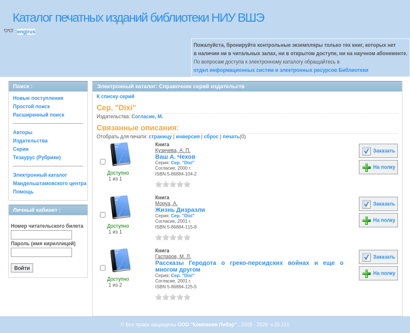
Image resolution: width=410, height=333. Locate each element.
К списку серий (115, 96)
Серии (20, 149)
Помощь (23, 192)
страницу (160, 137)
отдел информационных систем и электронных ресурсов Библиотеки (281, 70)
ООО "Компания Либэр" (207, 325)
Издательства (30, 141)
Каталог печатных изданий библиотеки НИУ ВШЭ (138, 17)
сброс (211, 137)
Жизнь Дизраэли (180, 209)
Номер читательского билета (47, 226)
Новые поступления (38, 98)
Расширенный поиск (38, 115)
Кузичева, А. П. (172, 150)
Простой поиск (31, 106)
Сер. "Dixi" (183, 162)
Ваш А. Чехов (175, 156)
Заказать (378, 151)
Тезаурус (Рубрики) (37, 157)
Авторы (23, 132)
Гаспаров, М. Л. (173, 256)
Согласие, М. (147, 116)
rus (31, 32)
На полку (378, 167)
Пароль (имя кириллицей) (43, 244)
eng (21, 32)
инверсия (188, 137)
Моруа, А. (166, 203)
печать (231, 137)
